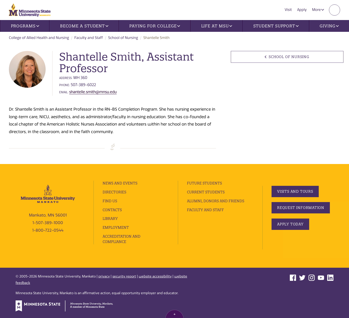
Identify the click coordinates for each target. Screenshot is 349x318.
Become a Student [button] (84, 25)
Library (110, 218)
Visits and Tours (295, 191)
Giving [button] (329, 25)
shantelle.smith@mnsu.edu (93, 92)
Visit (288, 10)
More (318, 10)
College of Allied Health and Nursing (39, 38)
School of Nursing (123, 38)
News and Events (120, 183)
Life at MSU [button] (216, 25)
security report (124, 276)
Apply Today (290, 224)
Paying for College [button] (154, 25)
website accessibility (155, 276)
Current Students (206, 192)
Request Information (300, 207)
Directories (114, 192)
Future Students (204, 183)
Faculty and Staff (88, 38)
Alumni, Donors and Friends (215, 201)
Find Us (110, 201)
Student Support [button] (276, 25)
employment (116, 227)
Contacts (112, 210)
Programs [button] (25, 25)
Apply (302, 10)
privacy (104, 276)
